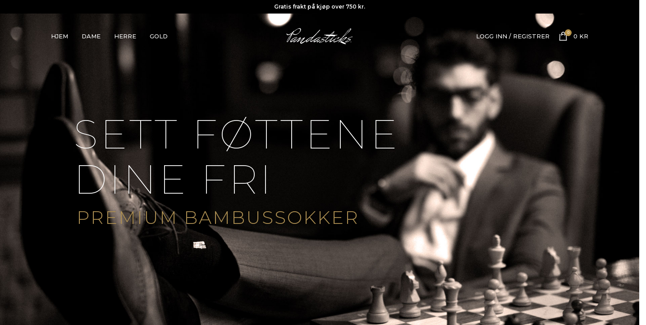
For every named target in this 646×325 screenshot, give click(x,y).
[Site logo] (319, 35)
